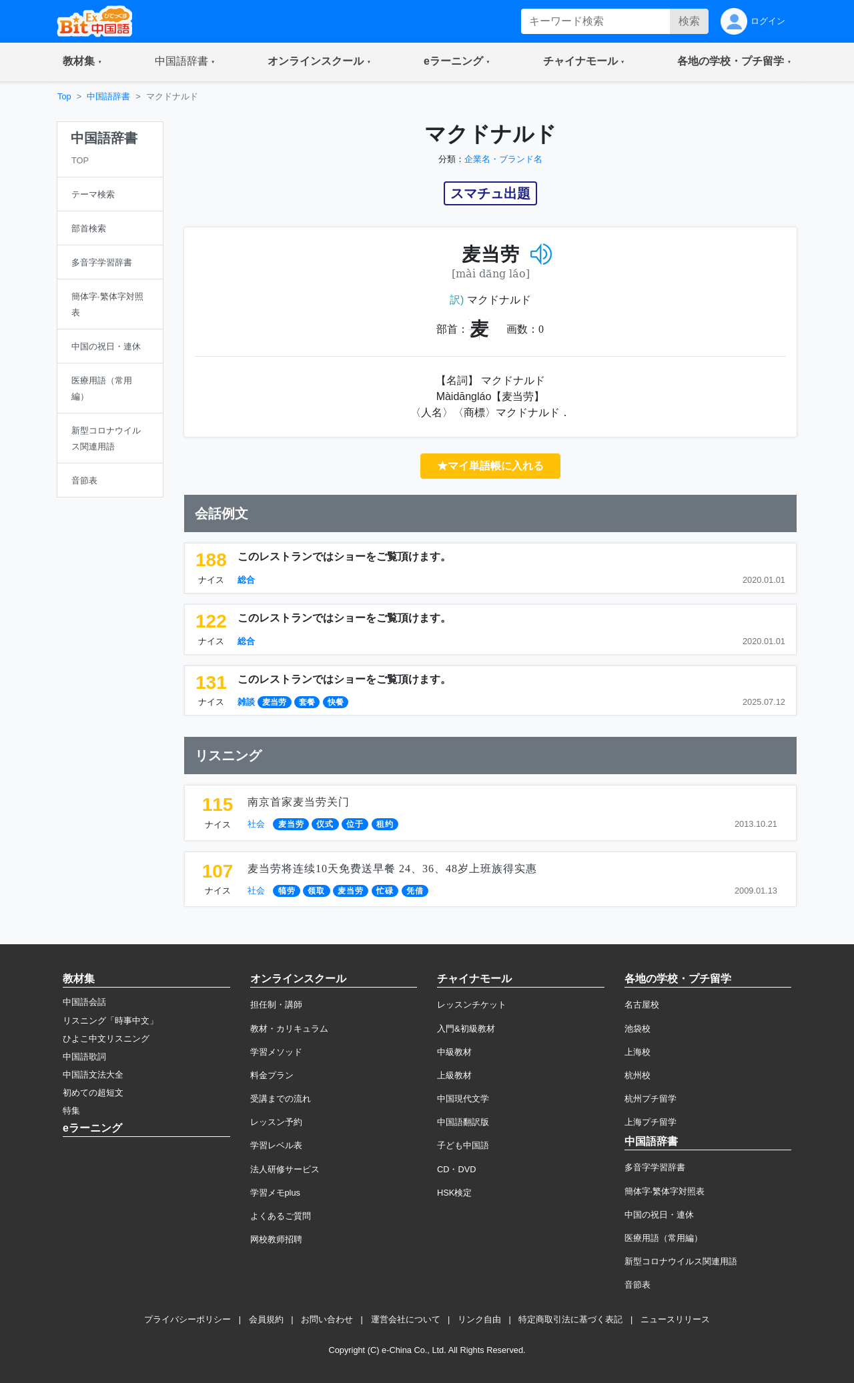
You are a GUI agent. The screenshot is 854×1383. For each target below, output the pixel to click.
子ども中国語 (463, 1145)
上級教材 (454, 1075)
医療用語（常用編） (663, 1238)
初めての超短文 (93, 1093)
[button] (82, 62)
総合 (246, 580)
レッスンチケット (471, 1005)
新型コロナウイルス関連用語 (680, 1261)
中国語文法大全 (93, 1075)
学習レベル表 (276, 1145)
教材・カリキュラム (289, 1029)
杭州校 (637, 1075)
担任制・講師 (276, 1005)
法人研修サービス (285, 1169)
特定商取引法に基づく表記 (570, 1319)
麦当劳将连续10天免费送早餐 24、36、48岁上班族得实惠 (392, 868)
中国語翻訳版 (463, 1122)
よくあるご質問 (280, 1216)
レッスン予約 (276, 1122)
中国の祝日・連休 (659, 1215)
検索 (689, 21)
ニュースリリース (675, 1319)
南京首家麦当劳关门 (299, 802)
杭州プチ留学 (650, 1099)
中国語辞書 (108, 96)
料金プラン (272, 1075)
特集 (71, 1111)
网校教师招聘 (276, 1239)
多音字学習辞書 (654, 1167)
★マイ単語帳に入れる (490, 465)
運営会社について (405, 1319)
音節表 (637, 1285)
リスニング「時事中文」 (110, 1021)
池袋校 (637, 1029)
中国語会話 (84, 1002)
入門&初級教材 (466, 1029)
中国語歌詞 (84, 1057)
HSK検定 (454, 1193)
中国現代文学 (463, 1099)
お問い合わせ (327, 1319)
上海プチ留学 (650, 1122)
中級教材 (454, 1052)
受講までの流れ (280, 1099)
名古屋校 (641, 1005)
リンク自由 (479, 1319)
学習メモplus (275, 1193)
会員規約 (266, 1319)
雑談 (246, 702)
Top (64, 96)
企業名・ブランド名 (503, 159)
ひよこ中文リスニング (106, 1039)
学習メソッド (276, 1052)
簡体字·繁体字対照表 (664, 1191)
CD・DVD (456, 1169)
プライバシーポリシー (187, 1319)
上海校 (637, 1052)
